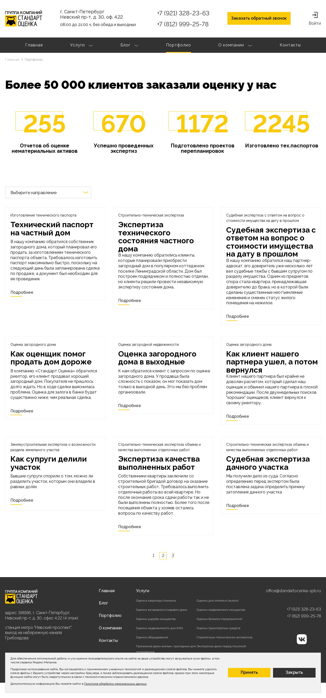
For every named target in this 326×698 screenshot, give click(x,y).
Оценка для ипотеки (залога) (217, 600)
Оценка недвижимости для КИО (159, 628)
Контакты (290, 45)
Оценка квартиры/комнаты (156, 600)
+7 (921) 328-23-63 (183, 13)
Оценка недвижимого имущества (221, 610)
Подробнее (21, 292)
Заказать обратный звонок (259, 18)
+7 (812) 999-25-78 (183, 24)
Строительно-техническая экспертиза (224, 637)
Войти (315, 19)
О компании (235, 46)
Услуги (81, 46)
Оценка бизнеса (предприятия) (219, 619)
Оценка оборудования (152, 637)
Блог (129, 46)
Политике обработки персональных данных (115, 684)
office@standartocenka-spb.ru (293, 590)
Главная (34, 45)
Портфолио (178, 45)
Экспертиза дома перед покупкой (221, 646)
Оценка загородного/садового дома (161, 610)
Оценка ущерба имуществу (156, 619)
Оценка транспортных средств (218, 628)
